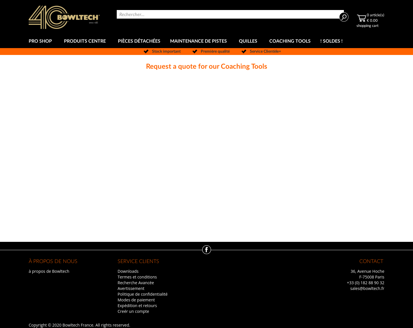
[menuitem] (41, 41)
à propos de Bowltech (49, 271)
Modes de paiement (136, 300)
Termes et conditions (137, 277)
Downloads (128, 271)
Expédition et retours (137, 305)
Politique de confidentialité (142, 294)
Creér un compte (133, 311)
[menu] (206, 41)
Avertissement (131, 288)
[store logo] (64, 17)
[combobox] (230, 14)
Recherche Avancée (136, 282)
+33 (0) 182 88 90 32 (365, 282)
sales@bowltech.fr (367, 288)
